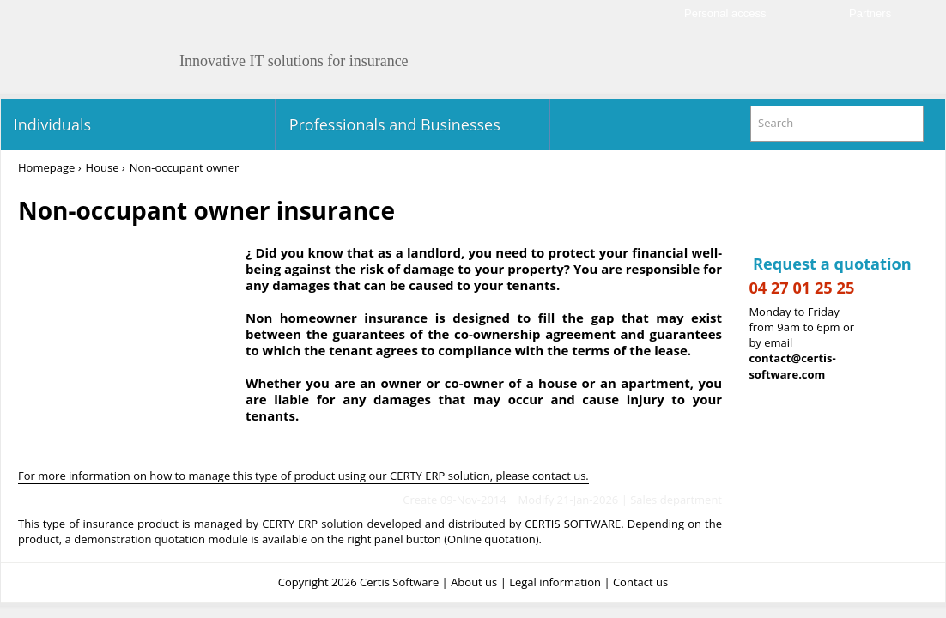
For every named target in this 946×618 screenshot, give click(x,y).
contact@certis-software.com (792, 366)
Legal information (555, 582)
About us (474, 582)
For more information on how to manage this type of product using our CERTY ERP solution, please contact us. (303, 475)
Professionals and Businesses (392, 124)
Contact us (640, 582)
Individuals (50, 124)
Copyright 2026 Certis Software (358, 582)
